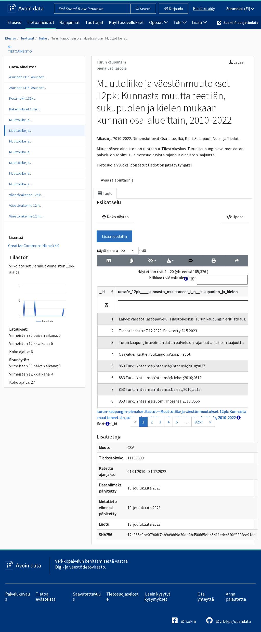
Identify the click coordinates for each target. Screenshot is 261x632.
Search (143, 8)
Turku (43, 38)
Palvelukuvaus (17, 596)
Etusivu (14, 22)
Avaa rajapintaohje (117, 180)
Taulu (105, 193)
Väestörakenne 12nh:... (26, 216)
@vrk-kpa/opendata (228, 620)
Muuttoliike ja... (116, 38)
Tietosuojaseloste (122, 596)
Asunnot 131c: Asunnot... (27, 77)
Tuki (180, 22)
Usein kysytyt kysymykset (157, 596)
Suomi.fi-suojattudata (241, 22)
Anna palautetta (236, 596)
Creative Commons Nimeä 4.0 (33, 245)
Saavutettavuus (87, 596)
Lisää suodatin (114, 236)
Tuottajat (94, 22)
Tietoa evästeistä (46, 596)
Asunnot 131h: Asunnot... (27, 87)
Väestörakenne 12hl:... (25, 205)
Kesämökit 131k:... (22, 98)
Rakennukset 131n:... (24, 109)
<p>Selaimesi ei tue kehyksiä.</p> (173, 336)
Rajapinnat (69, 22)
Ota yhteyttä (206, 596)
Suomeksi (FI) (240, 8)
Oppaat (158, 22)
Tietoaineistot (40, 22)
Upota (235, 216)
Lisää (199, 22)
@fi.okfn (184, 620)
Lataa (236, 62)
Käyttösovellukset (126, 22)
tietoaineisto (20, 51)
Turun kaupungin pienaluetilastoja (76, 38)
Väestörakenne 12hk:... (26, 194)
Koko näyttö (115, 216)
